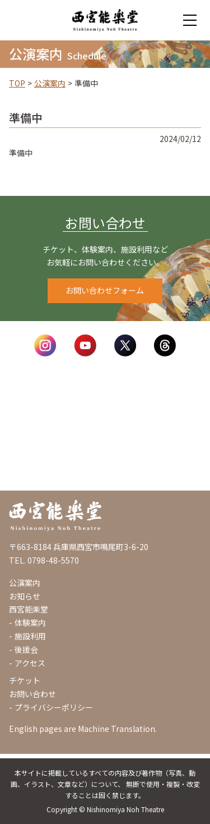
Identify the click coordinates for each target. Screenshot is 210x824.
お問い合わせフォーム (105, 290)
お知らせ (24, 596)
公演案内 (50, 83)
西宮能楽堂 (28, 609)
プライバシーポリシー (54, 707)
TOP (17, 83)
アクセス (30, 663)
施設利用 (30, 636)
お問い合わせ (32, 693)
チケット (24, 680)
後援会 (26, 649)
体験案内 (30, 622)
